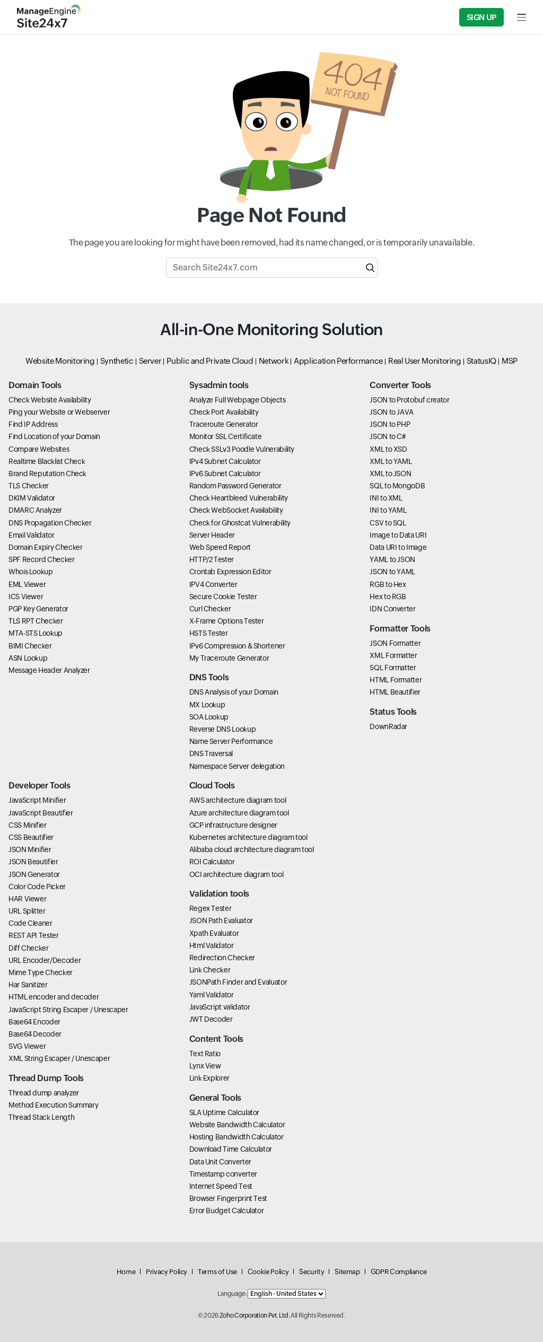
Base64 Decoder (35, 1034)
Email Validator (31, 535)
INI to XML (386, 498)
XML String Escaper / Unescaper (59, 1058)
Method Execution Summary (53, 1105)
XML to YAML (390, 461)
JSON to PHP (390, 424)
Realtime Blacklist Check (46, 461)
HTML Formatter (396, 680)
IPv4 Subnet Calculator (225, 461)
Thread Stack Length (41, 1117)
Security (311, 1272)
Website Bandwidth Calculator (237, 1124)
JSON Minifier (29, 849)
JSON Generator (34, 874)
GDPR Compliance (399, 1272)
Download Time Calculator (230, 1149)
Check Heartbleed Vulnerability (238, 498)
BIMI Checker (30, 646)
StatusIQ (481, 360)
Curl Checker (210, 608)
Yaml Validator (211, 994)
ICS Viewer (25, 596)
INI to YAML (388, 510)
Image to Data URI (398, 535)
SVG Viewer (27, 1046)
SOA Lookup (209, 717)
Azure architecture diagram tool (239, 813)
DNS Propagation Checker (50, 523)
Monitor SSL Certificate (225, 436)
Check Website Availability (49, 400)
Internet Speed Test (220, 1186)
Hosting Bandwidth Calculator (236, 1137)
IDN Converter (392, 608)
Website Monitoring (60, 360)
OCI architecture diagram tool (236, 874)
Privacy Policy (166, 1272)
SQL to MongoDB (397, 485)
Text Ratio (205, 1053)
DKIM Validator (31, 498)
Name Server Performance (231, 741)
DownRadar (388, 726)
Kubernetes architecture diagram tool (248, 837)
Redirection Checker (222, 957)
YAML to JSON (392, 559)
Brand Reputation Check (47, 473)
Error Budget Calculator (226, 1210)
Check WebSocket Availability (236, 510)
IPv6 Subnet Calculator (225, 473)
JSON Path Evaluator (221, 920)
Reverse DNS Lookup (222, 729)
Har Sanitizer (27, 984)
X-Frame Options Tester (226, 621)
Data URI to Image (398, 547)
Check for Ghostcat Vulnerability (240, 523)
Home (126, 1272)
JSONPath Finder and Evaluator (238, 982)
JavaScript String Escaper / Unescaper (68, 1009)
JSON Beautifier (33, 861)
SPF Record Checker (41, 559)
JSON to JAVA (392, 412)
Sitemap (347, 1272)
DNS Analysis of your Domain (233, 692)
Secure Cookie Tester (223, 596)
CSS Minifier (27, 825)
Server (150, 360)
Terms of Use (217, 1272)
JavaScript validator (219, 1007)
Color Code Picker (37, 886)
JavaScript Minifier (37, 800)
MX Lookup (207, 704)
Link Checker (210, 970)
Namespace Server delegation (237, 766)
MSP (510, 360)
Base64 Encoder (34, 1022)
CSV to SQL (388, 523)
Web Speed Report (220, 547)
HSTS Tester (208, 633)
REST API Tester (33, 935)
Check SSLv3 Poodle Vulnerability (241, 449)
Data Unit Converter (220, 1161)
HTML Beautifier (395, 692)
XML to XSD (388, 449)
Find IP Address (33, 424)
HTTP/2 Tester (211, 559)
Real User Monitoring (424, 360)
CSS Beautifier (31, 837)
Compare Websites (38, 449)
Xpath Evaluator (214, 933)
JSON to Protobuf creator (409, 400)
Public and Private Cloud (210, 360)
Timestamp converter (223, 1174)
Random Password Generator (235, 485)
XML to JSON (390, 473)
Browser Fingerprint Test (228, 1198)
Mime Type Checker (40, 972)
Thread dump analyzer (43, 1093)
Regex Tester (210, 908)
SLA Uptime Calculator (224, 1112)
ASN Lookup (27, 658)
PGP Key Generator (38, 608)
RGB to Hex (388, 584)
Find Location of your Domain (54, 436)
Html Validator (211, 945)
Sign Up (481, 17)
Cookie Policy (268, 1272)
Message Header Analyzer (49, 670)
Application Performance (338, 360)
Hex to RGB (388, 596)
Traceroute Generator (223, 424)
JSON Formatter (395, 643)
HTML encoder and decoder (53, 997)
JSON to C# (387, 436)
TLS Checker (28, 485)
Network (273, 360)
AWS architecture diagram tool (237, 800)
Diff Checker (28, 948)
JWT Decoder (211, 1019)
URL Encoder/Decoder (44, 960)
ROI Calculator (212, 861)
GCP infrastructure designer (233, 825)
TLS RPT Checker (35, 621)
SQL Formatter (393, 667)
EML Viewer (27, 584)
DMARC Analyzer (35, 510)
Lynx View (205, 1066)
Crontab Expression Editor (230, 571)
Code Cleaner (30, 923)
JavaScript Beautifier (40, 813)
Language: (232, 1293)
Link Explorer (209, 1078)
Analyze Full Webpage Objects (237, 400)
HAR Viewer (27, 898)
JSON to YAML (392, 571)
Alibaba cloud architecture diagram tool (251, 849)
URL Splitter (27, 911)
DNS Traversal (211, 753)
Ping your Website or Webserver (59, 412)
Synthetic (117, 360)
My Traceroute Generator (229, 658)
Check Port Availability (224, 412)
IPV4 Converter (213, 584)
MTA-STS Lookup (35, 633)
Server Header (212, 535)
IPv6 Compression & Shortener (237, 646)
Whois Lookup (30, 571)
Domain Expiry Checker (45, 547)
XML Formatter (393, 655)
